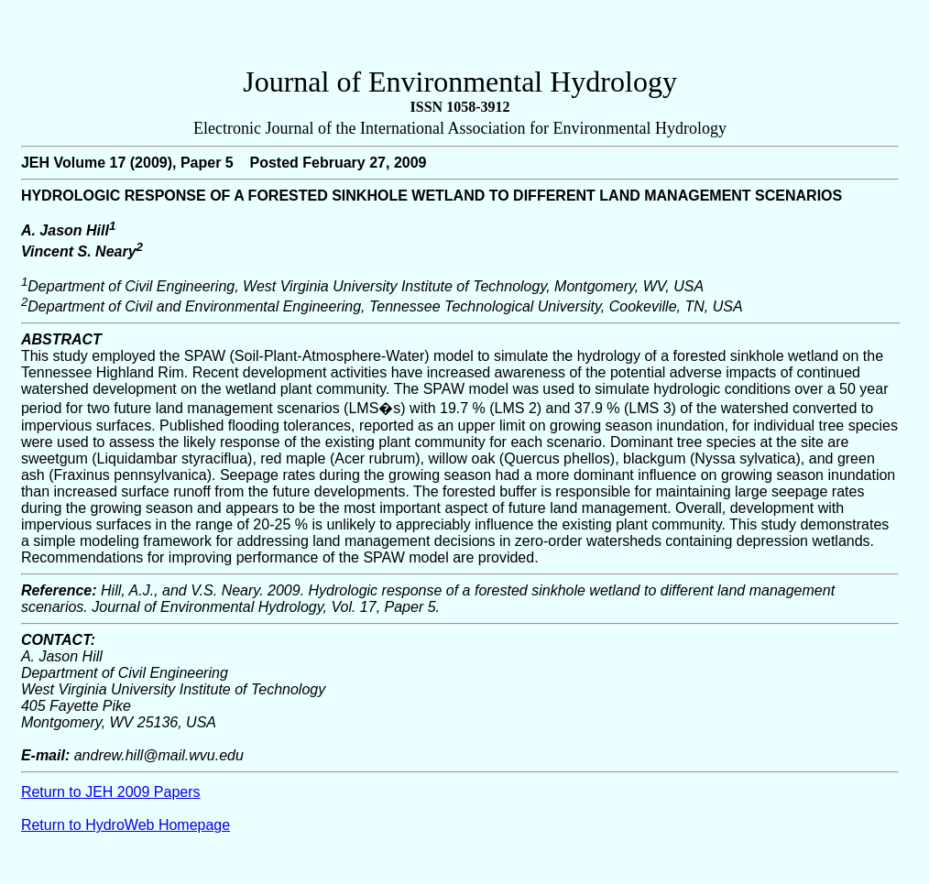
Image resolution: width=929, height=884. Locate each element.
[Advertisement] (460, 37)
